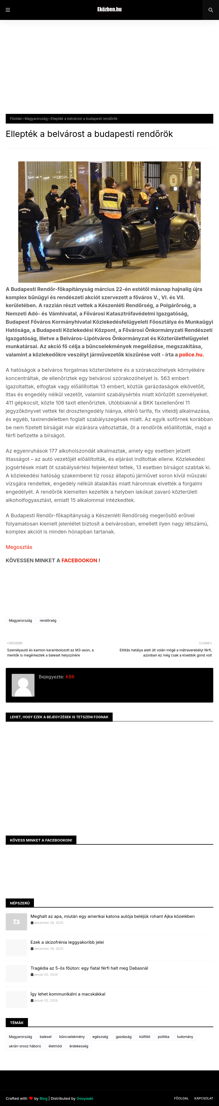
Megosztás (19, 547)
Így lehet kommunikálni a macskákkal (68, 994)
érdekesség (78, 1046)
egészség (100, 1037)
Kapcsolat (203, 1098)
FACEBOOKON (80, 560)
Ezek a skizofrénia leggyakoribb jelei (67, 942)
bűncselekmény (72, 1037)
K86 (69, 677)
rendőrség (48, 620)
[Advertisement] (109, 71)
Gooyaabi (84, 1098)
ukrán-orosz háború (25, 1046)
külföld (144, 1037)
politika (163, 1037)
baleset (45, 1037)
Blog (44, 1098)
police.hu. (191, 355)
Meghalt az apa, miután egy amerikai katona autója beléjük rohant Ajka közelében (113, 916)
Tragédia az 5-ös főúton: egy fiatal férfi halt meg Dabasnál (89, 968)
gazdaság (123, 1037)
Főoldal (16, 118)
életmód (55, 1046)
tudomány (185, 1037)
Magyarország (36, 118)
